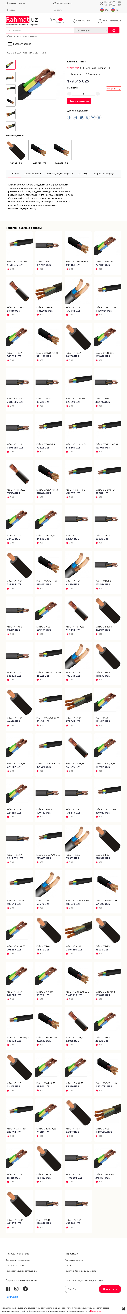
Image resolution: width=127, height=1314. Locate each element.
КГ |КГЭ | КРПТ (27, 53)
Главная (9, 53)
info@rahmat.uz (64, 3)
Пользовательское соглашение (21, 1270)
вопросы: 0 (104, 67)
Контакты (58, 10)
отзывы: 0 (91, 67)
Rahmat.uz (12, 1296)
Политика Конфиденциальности (80, 1270)
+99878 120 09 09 (17, 3)
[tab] (14, 173)
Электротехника (30, 36)
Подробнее (95, 1311)
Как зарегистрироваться (18, 1259)
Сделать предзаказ (79, 101)
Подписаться (110, 1289)
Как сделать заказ (15, 1265)
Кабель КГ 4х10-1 (40, 53)
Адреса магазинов (74, 1259)
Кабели (9, 36)
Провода (18, 36)
